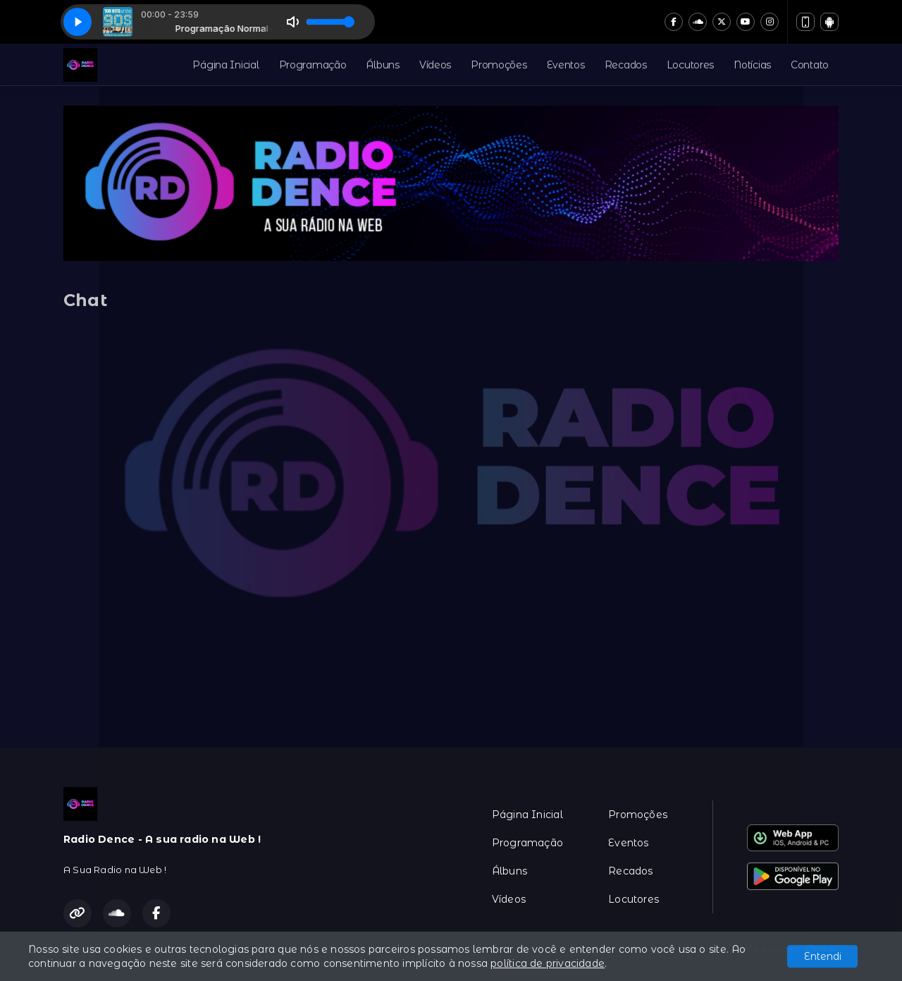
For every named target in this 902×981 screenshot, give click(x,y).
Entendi (822, 956)
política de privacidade (547, 963)
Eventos (566, 65)
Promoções (498, 65)
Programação (313, 65)
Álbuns (382, 65)
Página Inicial (225, 65)
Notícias (752, 65)
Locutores (690, 65)
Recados (626, 65)
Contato (810, 65)
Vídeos (435, 65)
